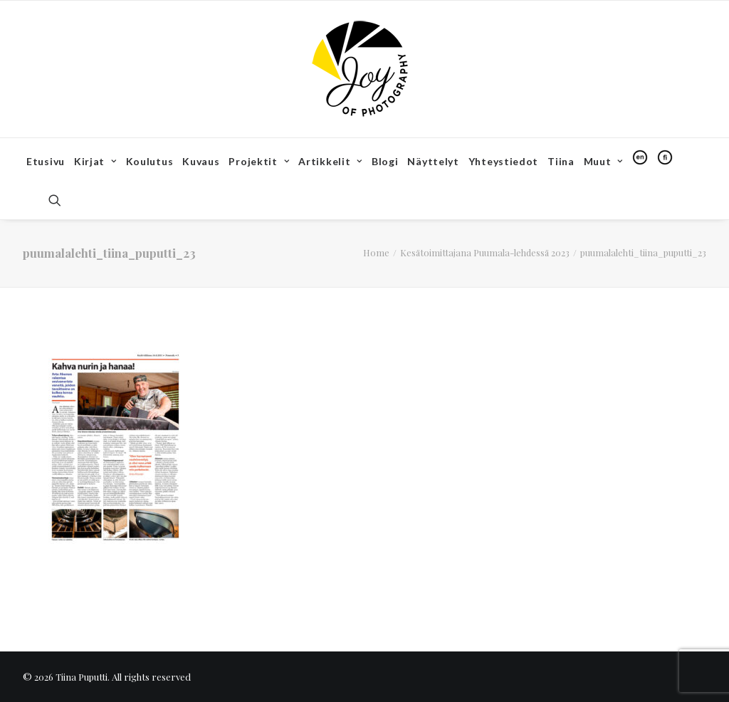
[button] (61, 200)
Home (376, 252)
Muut (603, 161)
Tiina (561, 161)
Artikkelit (330, 161)
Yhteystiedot (503, 161)
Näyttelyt (432, 161)
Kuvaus (200, 161)
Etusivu (45, 161)
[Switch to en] (640, 157)
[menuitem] (45, 161)
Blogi (385, 161)
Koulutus (150, 161)
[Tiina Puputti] (364, 69)
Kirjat (95, 161)
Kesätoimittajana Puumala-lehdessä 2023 (485, 252)
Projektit (259, 161)
